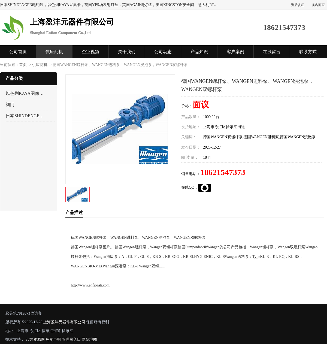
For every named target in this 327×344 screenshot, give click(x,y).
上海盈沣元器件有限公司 (64, 322)
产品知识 (199, 51)
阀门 (10, 104)
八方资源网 (35, 339)
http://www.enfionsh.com (90, 285)
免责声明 (53, 339)
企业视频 (90, 51)
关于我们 (126, 51)
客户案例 (235, 51)
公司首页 (18, 51)
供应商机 (54, 51)
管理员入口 (71, 339)
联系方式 (308, 51)
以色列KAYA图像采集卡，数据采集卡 (25, 93)
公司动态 (163, 51)
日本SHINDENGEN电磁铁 (25, 115)
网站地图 (89, 339)
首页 (23, 65)
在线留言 (271, 51)
